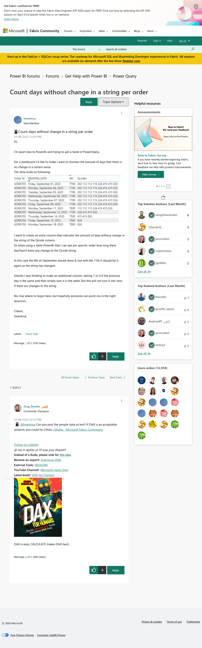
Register (142, 40)
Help (169, 40)
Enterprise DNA (51, 460)
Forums (68, 30)
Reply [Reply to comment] (115, 570)
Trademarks (193, 621)
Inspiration (86, 30)
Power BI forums (25, 76)
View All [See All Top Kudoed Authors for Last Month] (144, 353)
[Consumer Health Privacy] (51, 635)
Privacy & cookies (152, 621)
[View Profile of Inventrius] (30, 118)
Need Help (32, 333)
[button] (89, 102)
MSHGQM (41, 465)
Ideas (102, 30)
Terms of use (174, 621)
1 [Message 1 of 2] (25, 343)
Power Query (125, 76)
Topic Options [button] (112, 102)
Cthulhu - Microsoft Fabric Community (78, 429)
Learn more (11, 19)
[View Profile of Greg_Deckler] (32, 406)
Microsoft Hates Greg (54, 470)
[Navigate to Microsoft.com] (13, 31)
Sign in (157, 40)
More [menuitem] (150, 30)
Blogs (137, 30)
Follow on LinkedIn (26, 445)
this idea (65, 455)
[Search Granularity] (86, 49)
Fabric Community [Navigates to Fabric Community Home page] (44, 30)
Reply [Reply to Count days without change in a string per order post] (115, 356)
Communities (119, 30)
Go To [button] (182, 40)
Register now (131, 61)
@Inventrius (28, 424)
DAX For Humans (43, 475)
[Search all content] (150, 49)
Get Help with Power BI (86, 76)
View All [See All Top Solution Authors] (144, 271)
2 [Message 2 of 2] (25, 556)
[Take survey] (151, 174)
